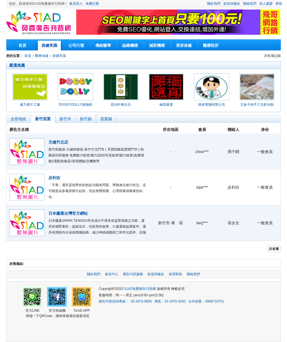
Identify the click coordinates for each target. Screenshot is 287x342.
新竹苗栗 (43, 119)
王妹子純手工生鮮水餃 (257, 105)
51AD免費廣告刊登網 (38, 23)
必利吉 (54, 177)
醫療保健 (41, 56)
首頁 (22, 45)
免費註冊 (92, 4)
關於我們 (214, 4)
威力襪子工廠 (30, 105)
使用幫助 (175, 274)
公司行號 (76, 45)
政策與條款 (231, 4)
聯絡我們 (249, 4)
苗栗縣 (106, 119)
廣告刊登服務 (133, 274)
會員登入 (76, 4)
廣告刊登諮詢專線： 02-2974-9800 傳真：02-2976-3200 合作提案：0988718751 (161, 301)
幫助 (279, 4)
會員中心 (111, 274)
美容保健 (184, 45)
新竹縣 (86, 119)
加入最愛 (266, 4)
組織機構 (130, 45)
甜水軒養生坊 (121, 105)
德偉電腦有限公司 (211, 105)
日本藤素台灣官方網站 (68, 213)
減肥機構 (157, 45)
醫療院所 (211, 45)
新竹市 (65, 119)
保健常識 (49, 45)
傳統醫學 (103, 45)
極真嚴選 (166, 105)
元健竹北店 (58, 142)
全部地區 (18, 119)
